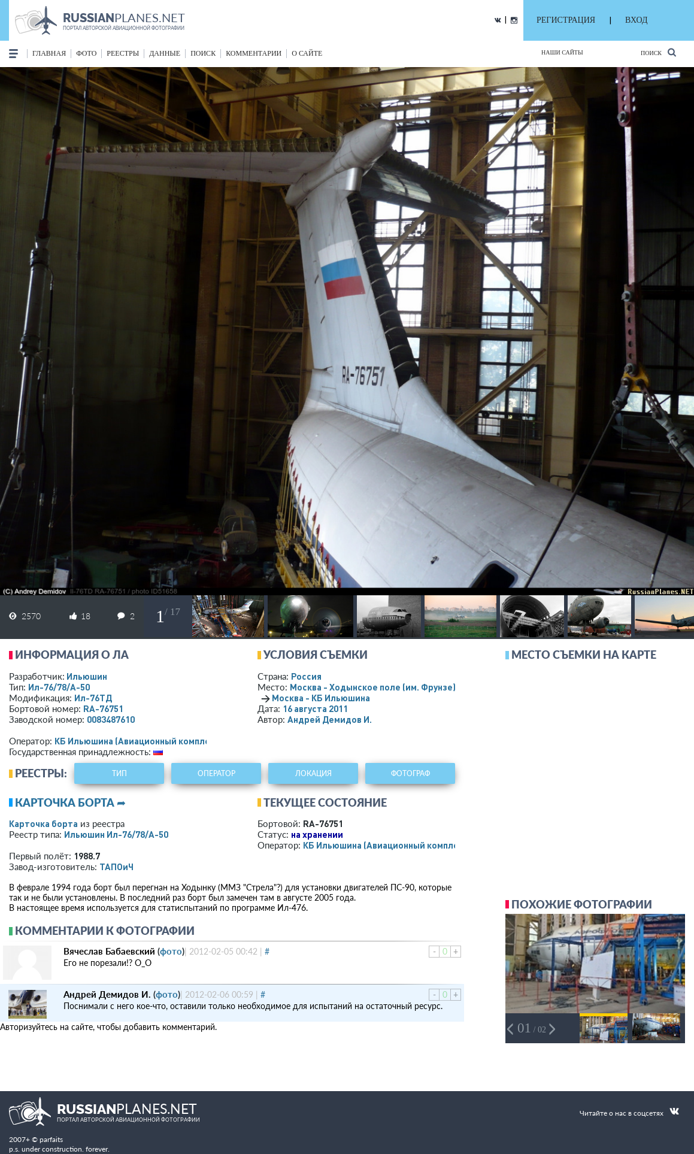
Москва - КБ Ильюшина (321, 697)
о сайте (307, 53)
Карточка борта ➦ (70, 802)
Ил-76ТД (93, 697)
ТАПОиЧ (116, 866)
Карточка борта (43, 823)
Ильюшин (86, 676)
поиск (203, 53)
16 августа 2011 (315, 708)
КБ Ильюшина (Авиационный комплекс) (138, 740)
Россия (306, 676)
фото (86, 53)
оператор (216, 773)
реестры (123, 53)
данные (164, 53)
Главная (49, 53)
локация (313, 773)
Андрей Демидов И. (329, 719)
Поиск (658, 52)
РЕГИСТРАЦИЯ (566, 20)
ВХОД (636, 20)
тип (119, 773)
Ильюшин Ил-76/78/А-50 (116, 834)
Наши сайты (562, 52)
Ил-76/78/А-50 (59, 687)
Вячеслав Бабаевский (109, 951)
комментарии (253, 53)
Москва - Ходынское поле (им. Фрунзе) (388, 687)
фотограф (410, 773)
